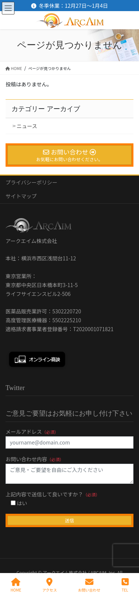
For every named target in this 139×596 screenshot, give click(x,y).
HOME (15, 585)
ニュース (27, 126)
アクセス (49, 585)
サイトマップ (21, 196)
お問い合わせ (89, 585)
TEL (125, 585)
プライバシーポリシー (31, 182)
